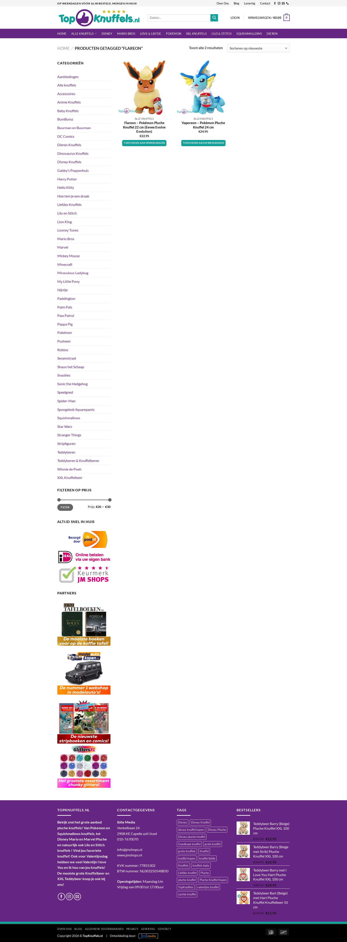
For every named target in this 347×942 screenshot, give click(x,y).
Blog (236, 3)
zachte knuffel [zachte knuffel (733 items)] (187, 894)
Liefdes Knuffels (69, 204)
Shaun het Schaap (70, 367)
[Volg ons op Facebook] (275, 3)
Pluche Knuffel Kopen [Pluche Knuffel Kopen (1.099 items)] (213, 880)
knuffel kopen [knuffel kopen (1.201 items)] (186, 858)
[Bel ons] (287, 3)
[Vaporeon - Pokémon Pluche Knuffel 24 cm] (203, 87)
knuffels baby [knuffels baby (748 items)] (201, 865)
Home (61, 33)
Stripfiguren (66, 443)
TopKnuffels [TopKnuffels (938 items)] (185, 887)
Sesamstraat (66, 358)
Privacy (132, 929)
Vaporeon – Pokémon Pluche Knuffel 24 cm (203, 125)
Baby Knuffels (68, 111)
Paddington (66, 298)
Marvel (62, 247)
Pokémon (173, 33)
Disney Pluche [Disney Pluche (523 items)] (217, 829)
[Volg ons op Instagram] (279, 3)
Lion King (64, 222)
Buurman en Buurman (74, 128)
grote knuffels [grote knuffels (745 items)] (187, 851)
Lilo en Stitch (67, 213)
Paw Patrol (65, 315)
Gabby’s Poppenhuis (73, 170)
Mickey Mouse (68, 256)
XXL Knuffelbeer (69, 477)
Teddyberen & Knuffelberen (78, 460)
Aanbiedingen (68, 77)
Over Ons (223, 3)
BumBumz (65, 119)
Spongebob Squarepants (75, 409)
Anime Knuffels (69, 102)
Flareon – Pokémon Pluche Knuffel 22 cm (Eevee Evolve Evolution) (144, 127)
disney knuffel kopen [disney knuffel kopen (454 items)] (191, 829)
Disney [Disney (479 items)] (182, 822)
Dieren (272, 33)
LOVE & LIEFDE (150, 33)
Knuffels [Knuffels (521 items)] (183, 865)
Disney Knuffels (69, 162)
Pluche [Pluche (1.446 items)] (204, 873)
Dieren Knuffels (69, 145)
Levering (249, 3)
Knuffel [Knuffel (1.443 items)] (204, 851)
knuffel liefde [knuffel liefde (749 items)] (207, 858)
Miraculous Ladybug (72, 273)
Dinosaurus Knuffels (73, 153)
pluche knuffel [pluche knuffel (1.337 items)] (187, 880)
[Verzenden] (214, 18)
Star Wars (64, 426)
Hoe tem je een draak (73, 196)
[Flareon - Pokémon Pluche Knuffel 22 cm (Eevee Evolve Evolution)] (144, 87)
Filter (65, 507)
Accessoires (66, 94)
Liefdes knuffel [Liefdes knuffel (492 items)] (187, 873)
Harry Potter (67, 179)
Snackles (63, 375)
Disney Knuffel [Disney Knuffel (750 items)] (200, 822)
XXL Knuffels (196, 33)
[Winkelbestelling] (258, 48)
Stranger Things (69, 435)
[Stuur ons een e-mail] (283, 3)
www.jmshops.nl (129, 855)
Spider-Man (66, 401)
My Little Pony (68, 281)
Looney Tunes (67, 230)
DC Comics (65, 136)
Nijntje (62, 290)
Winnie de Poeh (69, 469)
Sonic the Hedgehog (72, 384)
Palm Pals (64, 307)
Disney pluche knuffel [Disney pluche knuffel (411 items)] (191, 837)
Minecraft (64, 264)
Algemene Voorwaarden (104, 929)
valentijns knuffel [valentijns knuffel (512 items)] (208, 887)
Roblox (62, 350)
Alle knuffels (84, 33)
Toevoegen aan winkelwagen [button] (144, 142)
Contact (265, 3)
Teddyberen (66, 452)
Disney (107, 33)
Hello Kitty (65, 187)
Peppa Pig (65, 324)
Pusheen (64, 341)
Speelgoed (65, 392)
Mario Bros (126, 33)
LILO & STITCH (221, 33)
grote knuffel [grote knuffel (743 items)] (212, 844)
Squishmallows (249, 33)
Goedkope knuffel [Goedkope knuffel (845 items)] (189, 844)
